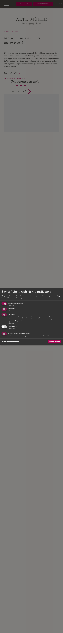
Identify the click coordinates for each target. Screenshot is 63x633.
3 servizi (11, 305)
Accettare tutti (54, 342)
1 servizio (11, 328)
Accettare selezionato (10, 342)
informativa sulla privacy (14, 298)
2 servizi (11, 311)
